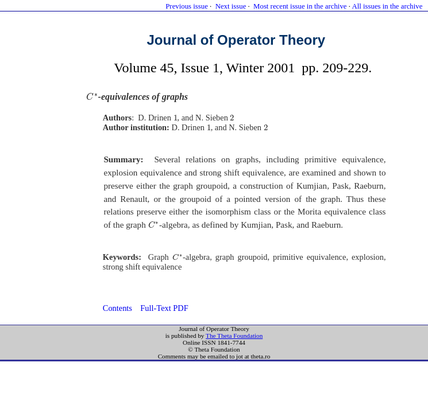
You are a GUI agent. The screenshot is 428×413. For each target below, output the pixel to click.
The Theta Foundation (234, 335)
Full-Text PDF (164, 308)
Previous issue (186, 6)
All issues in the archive (387, 6)
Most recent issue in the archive (299, 6)
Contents (117, 308)
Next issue (230, 6)
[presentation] (92, 96)
